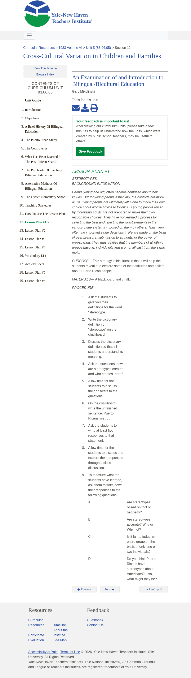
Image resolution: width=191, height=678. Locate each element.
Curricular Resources (39, 47)
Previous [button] (84, 589)
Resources (40, 610)
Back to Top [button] (154, 589)
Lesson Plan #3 (35, 239)
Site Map (60, 640)
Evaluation (36, 640)
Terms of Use (70, 652)
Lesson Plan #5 (35, 272)
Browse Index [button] (45, 74)
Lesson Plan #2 (35, 230)
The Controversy (36, 148)
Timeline (59, 625)
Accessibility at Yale (43, 652)
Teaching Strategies (38, 205)
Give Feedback (90, 151)
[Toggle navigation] (29, 35)
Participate (36, 635)
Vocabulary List (35, 255)
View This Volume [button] (45, 68)
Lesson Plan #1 (35, 222)
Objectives (32, 118)
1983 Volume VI (70, 47)
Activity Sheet (34, 264)
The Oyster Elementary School (45, 197)
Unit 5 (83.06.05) (98, 47)
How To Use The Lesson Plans (45, 214)
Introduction (33, 110)
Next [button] (110, 589)
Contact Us (95, 625)
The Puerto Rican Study (41, 140)
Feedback (98, 610)
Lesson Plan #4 (35, 247)
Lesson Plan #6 (35, 281)
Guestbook (95, 620)
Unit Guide (33, 100)
